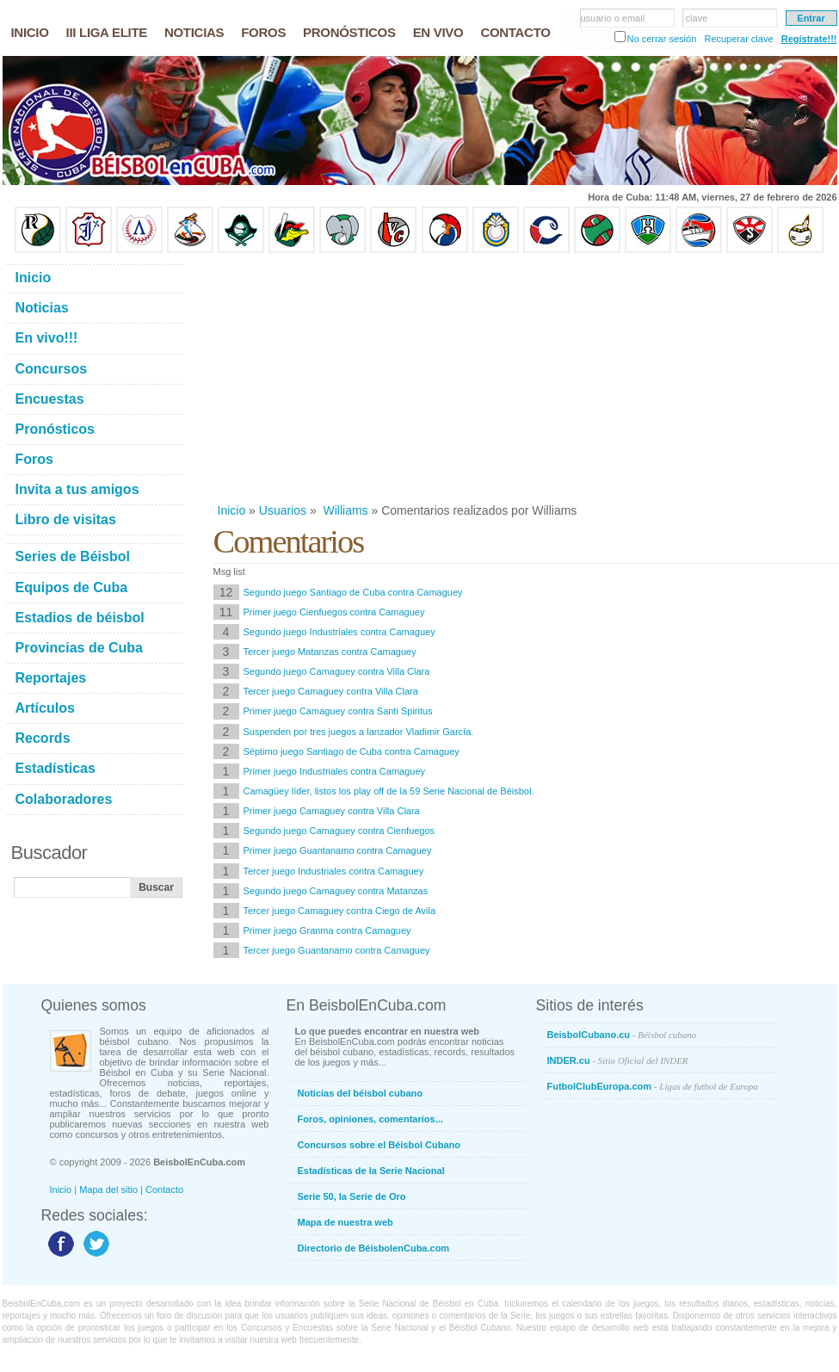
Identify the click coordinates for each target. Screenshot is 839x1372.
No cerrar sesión (662, 39)
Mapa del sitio (108, 1189)
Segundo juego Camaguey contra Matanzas (336, 891)
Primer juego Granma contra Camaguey (327, 930)
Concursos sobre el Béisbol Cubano (379, 1145)
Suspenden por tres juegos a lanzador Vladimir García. (359, 731)
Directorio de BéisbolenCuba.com (374, 1248)
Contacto (164, 1189)
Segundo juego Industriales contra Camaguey (339, 632)
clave (697, 18)
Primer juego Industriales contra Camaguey (335, 771)
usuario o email (613, 18)
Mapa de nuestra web (345, 1222)
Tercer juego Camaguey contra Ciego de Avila (340, 910)
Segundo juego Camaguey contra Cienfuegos (339, 830)
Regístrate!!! (809, 39)
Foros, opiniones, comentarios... (370, 1119)
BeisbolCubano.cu (622, 1034)
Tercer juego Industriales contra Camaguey (334, 871)
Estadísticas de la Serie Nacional (371, 1170)
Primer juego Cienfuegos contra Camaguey (334, 612)
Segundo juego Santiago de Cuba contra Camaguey (353, 592)
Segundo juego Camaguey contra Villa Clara (337, 671)
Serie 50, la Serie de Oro (352, 1196)
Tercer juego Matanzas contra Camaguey (330, 651)
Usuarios (282, 510)
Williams (344, 510)
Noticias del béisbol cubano (360, 1093)
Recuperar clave (738, 39)
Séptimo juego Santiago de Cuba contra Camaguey (352, 751)
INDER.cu (617, 1060)
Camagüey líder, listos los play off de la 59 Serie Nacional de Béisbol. (389, 791)
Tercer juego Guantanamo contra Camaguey (337, 950)
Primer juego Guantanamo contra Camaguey (338, 850)
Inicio (232, 510)
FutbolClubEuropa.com (652, 1086)
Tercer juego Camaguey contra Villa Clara (331, 691)
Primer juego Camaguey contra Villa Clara (332, 811)
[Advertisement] (518, 377)
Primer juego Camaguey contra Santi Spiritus (338, 711)
